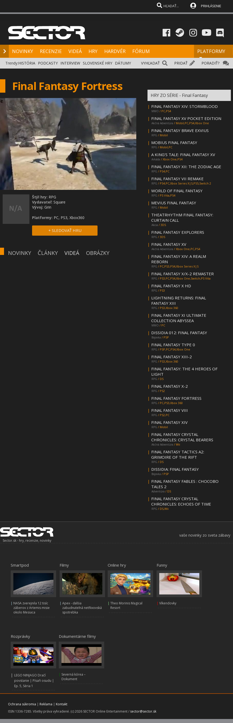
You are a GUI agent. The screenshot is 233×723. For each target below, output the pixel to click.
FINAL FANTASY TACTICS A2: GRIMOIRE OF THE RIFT (177, 454)
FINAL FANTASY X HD (171, 285)
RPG (52, 196)
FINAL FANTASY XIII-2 (171, 356)
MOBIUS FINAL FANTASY (174, 142)
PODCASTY (48, 63)
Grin (47, 207)
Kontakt (61, 704)
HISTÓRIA (26, 63)
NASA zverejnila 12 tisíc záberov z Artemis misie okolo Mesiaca (31, 608)
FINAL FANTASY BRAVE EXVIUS (180, 130)
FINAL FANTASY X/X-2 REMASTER (182, 273)
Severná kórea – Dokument (73, 676)
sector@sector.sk (143, 711)
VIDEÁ (75, 51)
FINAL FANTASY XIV (169, 422)
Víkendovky (167, 603)
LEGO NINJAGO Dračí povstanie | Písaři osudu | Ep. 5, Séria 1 (34, 680)
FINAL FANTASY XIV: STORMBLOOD (184, 106)
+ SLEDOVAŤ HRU (64, 230)
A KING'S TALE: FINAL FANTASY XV (183, 154)
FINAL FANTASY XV (168, 244)
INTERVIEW (70, 63)
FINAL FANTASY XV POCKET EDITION (186, 118)
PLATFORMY (211, 53)
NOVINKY (22, 51)
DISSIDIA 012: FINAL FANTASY (179, 332)
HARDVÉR (115, 51)
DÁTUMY (123, 63)
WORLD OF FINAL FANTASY (177, 190)
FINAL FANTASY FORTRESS (176, 398)
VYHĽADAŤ (150, 63)
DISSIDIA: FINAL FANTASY (175, 469)
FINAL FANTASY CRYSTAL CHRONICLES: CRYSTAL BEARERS (182, 437)
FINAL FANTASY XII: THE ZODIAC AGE (186, 166)
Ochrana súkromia (22, 704)
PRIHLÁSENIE (211, 5)
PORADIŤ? (210, 63)
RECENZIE (51, 51)
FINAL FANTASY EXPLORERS (177, 232)
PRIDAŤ (181, 63)
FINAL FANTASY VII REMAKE (177, 178)
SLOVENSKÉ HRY (97, 63)
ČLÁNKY (48, 253)
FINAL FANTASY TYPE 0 (173, 344)
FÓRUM (141, 51)
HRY (93, 51)
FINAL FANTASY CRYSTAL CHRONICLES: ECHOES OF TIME (181, 501)
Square (59, 202)
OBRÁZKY (97, 253)
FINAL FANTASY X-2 (169, 386)
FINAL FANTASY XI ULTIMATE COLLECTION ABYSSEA (178, 317)
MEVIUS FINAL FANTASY (173, 202)
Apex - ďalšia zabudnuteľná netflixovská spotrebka (82, 608)
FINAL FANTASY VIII (169, 410)
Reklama (46, 704)
